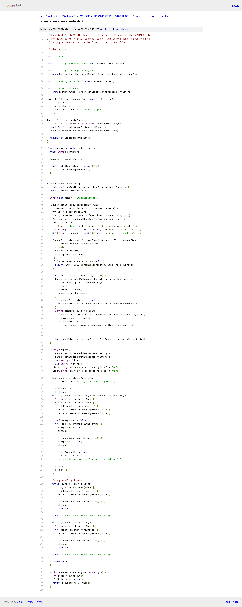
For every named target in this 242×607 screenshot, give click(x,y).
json (236, 601)
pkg (137, 16)
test (163, 16)
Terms (38, 601)
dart (42, 16)
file (107, 29)
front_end (150, 16)
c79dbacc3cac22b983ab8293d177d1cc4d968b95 (94, 16)
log (116, 29)
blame (125, 29)
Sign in (235, 5)
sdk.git (52, 16)
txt (228, 601)
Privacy (29, 601)
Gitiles (20, 601)
